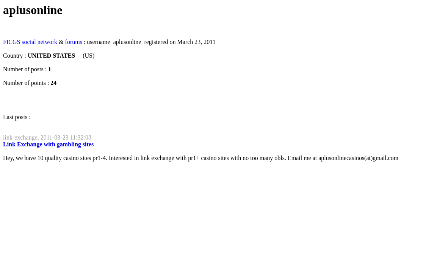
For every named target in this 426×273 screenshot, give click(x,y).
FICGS (11, 42)
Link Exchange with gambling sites (48, 144)
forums (73, 42)
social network (39, 42)
